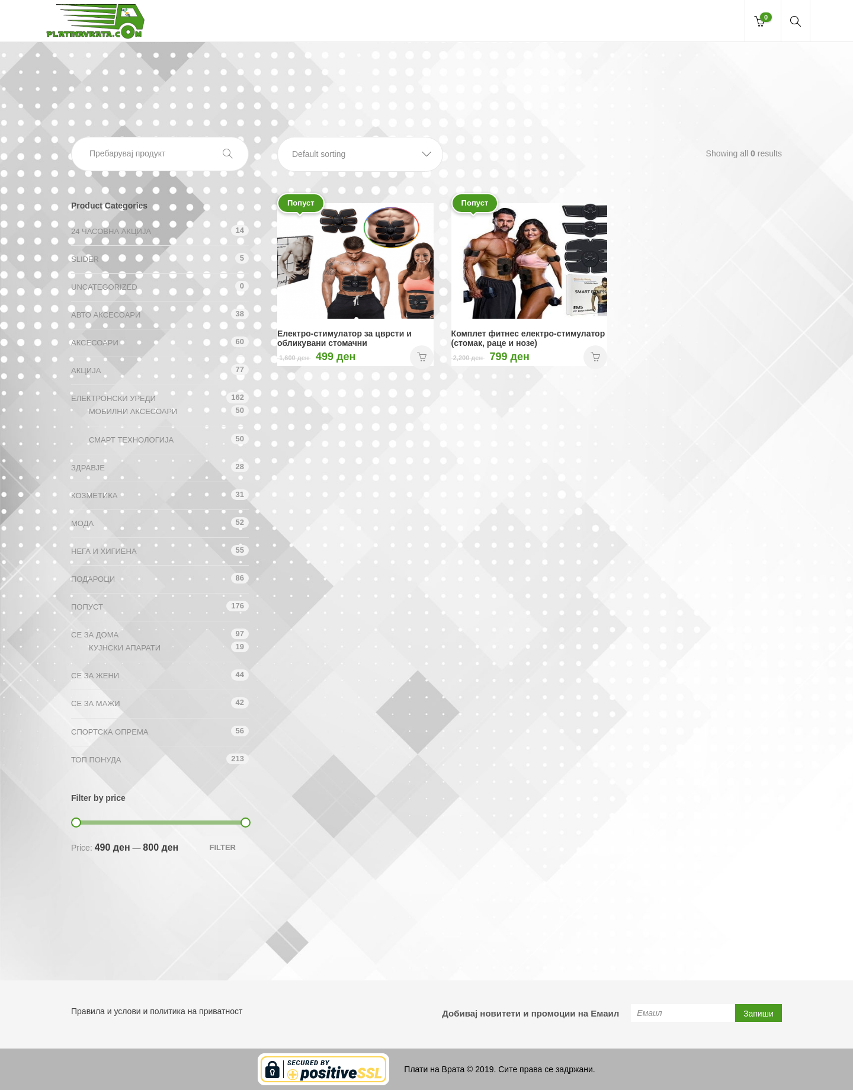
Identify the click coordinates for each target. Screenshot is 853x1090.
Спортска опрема (109, 731)
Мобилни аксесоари (133, 411)
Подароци (93, 579)
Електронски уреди (113, 398)
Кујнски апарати (125, 647)
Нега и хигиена (104, 551)
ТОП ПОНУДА (96, 759)
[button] (360, 154)
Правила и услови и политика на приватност (156, 1011)
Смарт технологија (131, 439)
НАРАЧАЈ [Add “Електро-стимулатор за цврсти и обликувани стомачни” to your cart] (422, 357)
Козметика (94, 495)
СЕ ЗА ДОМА (94, 634)
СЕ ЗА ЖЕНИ (95, 675)
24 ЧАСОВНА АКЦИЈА (111, 231)
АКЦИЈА (86, 370)
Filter (222, 847)
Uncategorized (104, 287)
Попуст (87, 606)
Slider (85, 259)
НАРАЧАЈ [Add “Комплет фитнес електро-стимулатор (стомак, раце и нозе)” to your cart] (595, 357)
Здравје (88, 467)
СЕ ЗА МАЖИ (95, 703)
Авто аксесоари (105, 314)
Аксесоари (94, 342)
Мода (82, 523)
